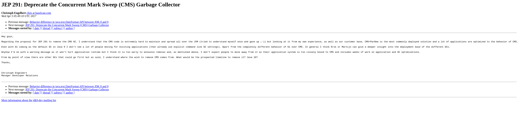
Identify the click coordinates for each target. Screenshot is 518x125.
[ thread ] (46, 28)
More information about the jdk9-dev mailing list (28, 109)
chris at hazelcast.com (39, 12)
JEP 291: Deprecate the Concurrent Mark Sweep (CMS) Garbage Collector (67, 25)
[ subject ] (57, 28)
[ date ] (37, 28)
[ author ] (69, 28)
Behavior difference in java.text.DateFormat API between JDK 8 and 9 (69, 21)
